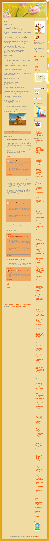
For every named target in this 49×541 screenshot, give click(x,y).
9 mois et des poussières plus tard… (38, 412)
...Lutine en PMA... (39, 230)
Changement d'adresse (38, 440)
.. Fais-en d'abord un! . (39, 483)
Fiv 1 (36, 69)
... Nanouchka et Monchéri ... (39, 493)
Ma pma (37, 516)
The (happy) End (38, 240)
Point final (37, 263)
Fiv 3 (36, 62)
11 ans (36, 141)
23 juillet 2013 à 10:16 (17, 224)
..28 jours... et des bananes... (39, 320)
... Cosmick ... (38, 465)
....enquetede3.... (38, 286)
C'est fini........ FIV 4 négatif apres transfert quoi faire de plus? (39, 451)
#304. (36, 407)
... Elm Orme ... (38, 309)
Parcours (37, 70)
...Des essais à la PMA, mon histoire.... (39, 456)
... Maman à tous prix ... (39, 491)
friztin (28, 536)
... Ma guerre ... (38, 421)
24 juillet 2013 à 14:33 (19, 259)
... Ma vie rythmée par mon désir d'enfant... (39, 248)
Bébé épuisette (38, 506)
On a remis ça (38, 345)
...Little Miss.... (38, 329)
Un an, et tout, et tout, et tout (39, 391)
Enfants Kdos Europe (38, 503)
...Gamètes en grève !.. (39, 222)
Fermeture (37, 330)
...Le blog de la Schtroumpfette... (39, 410)
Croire (36, 219)
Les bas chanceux (39, 278)
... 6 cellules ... (38, 239)
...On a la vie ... (38, 425)
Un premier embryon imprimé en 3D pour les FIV (39, 370)
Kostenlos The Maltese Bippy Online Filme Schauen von (38, 305)
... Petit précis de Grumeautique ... (39, 155)
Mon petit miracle (39, 349)
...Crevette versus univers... (39, 360)
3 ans (36, 259)
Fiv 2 (36, 66)
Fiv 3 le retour (11, 132)
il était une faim (38, 291)
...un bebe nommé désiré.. (39, 368)
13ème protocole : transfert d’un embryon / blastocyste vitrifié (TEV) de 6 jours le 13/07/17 (39, 234)
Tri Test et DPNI (38, 254)
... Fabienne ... (38, 290)
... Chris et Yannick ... (39, 193)
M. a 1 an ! (37, 250)
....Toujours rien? (39, 140)
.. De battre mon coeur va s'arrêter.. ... (39, 315)
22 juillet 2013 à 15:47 (23, 139)
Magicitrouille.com (39, 380)
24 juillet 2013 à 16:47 (22, 270)
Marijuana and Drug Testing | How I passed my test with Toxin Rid (39, 207)
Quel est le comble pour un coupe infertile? (39, 376)
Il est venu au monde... (38, 435)
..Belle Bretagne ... (39, 383)
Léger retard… (38, 161)
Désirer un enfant (39, 507)
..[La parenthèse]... (39, 433)
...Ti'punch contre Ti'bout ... (39, 227)
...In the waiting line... (39, 402)
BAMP (26, 37)
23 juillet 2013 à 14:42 (22, 236)
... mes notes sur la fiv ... (39, 399)
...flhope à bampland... (37, 212)
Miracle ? (37, 422)
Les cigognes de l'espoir (39, 500)
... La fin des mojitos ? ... (38, 294)
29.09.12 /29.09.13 (37, 430)
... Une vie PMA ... (39, 469)
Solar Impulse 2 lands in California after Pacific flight (39, 282)
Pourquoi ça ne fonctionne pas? (38, 214)
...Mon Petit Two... (39, 374)
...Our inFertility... (39, 416)
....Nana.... (37, 196)
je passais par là (38, 425)
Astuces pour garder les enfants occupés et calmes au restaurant (39, 151)
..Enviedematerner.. (39, 205)
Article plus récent (8, 304)
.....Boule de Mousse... (37, 267)
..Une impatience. (39, 143)
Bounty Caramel (10, 259)
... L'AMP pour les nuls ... (39, 344)
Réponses (10, 158)
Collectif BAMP (39, 131)
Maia (36, 498)
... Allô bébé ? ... (38, 183)
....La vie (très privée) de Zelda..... (39, 160)
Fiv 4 (36, 59)
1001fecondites (39, 504)
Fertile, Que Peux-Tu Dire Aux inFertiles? (39, 418)
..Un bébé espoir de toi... (39, 218)
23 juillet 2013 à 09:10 (17, 178)
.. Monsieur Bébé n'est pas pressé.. (39, 263)
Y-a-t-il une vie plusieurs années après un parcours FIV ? (39, 172)
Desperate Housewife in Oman (13, 283)
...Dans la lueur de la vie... (39, 389)
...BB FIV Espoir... (39, 302)
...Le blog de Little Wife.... (39, 489)
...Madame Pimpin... (39, 406)
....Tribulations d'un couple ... (39, 254)
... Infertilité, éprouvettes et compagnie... (38, 353)
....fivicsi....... (37, 484)
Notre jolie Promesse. (39, 228)
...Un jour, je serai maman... (39, 164)
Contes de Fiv (12, 131)
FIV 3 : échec (38, 475)
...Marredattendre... (39, 486)
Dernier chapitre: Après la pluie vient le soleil (39, 355)
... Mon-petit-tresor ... (39, 438)
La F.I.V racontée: (38, 103)
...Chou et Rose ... (39, 348)
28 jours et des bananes (12, 139)
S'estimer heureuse (39, 466)
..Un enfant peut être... (39, 177)
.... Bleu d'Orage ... (39, 280)
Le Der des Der (38, 364)
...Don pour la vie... (39, 339)
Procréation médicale (38, 518)
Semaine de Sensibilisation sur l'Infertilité (39, 326)
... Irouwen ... (38, 324)
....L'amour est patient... (38, 277)
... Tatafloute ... (38, 200)
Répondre (9, 156)
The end (37, 462)
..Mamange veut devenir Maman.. (39, 299)
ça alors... (37, 144)
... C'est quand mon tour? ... (39, 444)
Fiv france (37, 511)
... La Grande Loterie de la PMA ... (39, 474)
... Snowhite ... (38, 428)
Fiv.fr (36, 512)
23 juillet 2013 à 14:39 (22, 202)
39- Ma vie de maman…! (38, 459)
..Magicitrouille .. (39, 379)
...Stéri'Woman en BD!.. (39, 394)
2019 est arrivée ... (39, 193)
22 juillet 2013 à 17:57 (22, 160)
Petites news (38, 223)
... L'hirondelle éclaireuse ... (38, 169)
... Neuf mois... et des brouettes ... (39, 334)
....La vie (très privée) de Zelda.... (39, 479)
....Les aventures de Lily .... (39, 244)
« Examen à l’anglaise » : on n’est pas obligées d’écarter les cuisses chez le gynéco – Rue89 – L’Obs (39, 271)
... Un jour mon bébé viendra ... (38, 148)
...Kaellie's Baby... (39, 187)
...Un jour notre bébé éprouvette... (39, 258)
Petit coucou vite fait (39, 395)
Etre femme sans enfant (39, 509)
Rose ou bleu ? (38, 245)
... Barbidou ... (38, 363)
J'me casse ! (38, 321)
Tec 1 (36, 64)
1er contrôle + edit (39, 287)
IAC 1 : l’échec (38, 197)
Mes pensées (38, 165)
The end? (37, 316)
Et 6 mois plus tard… (39, 361)
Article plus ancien (27, 304)
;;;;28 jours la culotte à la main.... (39, 448)
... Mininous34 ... (39, 462)
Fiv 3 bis (37, 60)
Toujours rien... (38, 184)
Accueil (17, 304)
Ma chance (37, 403)
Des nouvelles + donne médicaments (39, 311)
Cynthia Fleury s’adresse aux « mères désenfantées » (39, 180)
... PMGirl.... (37, 480)
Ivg (36, 470)
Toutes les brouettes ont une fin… (39, 336)
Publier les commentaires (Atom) (18, 306)
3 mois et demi (38, 445)
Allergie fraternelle (39, 156)
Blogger (37, 536)
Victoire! (37, 295)
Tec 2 (36, 63)
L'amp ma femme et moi (39, 515)
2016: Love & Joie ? (39, 300)
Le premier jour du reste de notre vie (39, 341)
